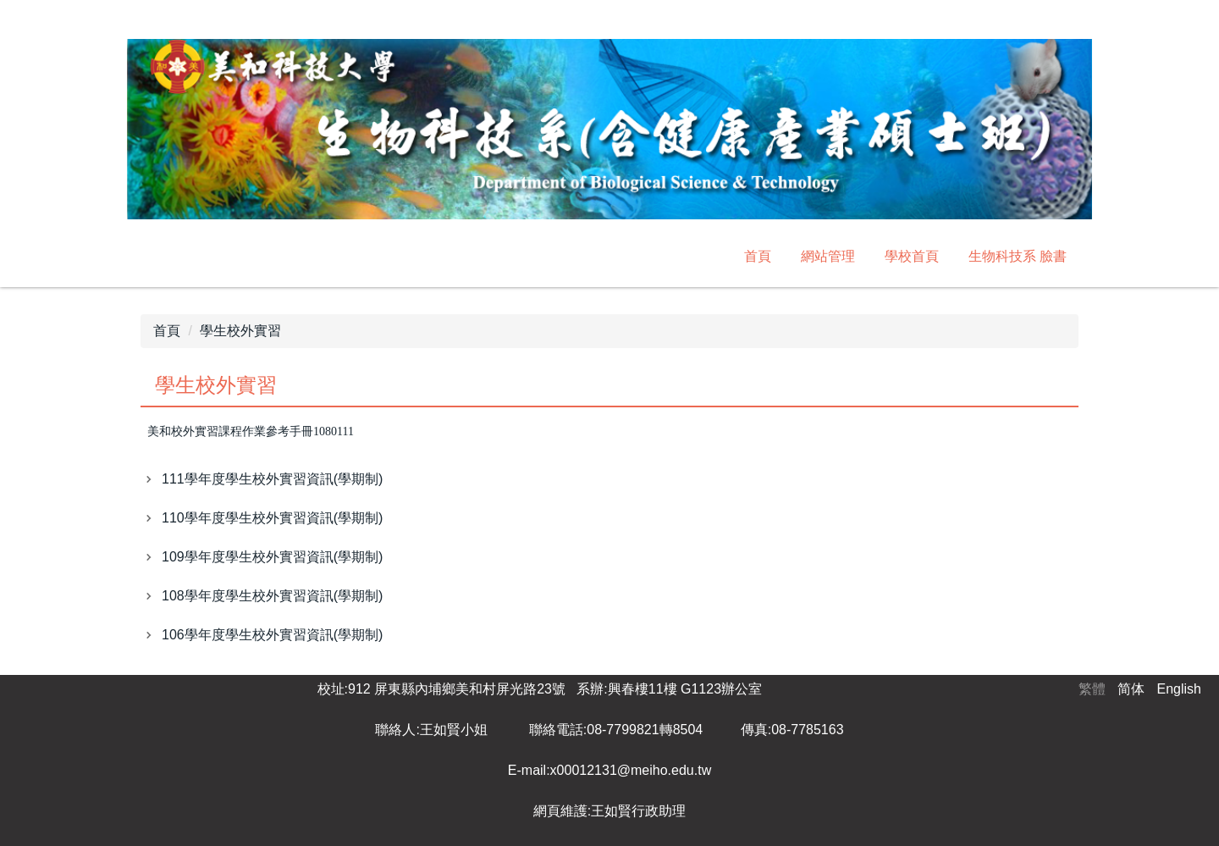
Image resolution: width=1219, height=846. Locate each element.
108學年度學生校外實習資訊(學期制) (272, 596)
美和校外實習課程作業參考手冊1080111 (250, 431)
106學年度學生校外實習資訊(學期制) (272, 635)
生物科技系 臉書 (1017, 256)
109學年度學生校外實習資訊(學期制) (272, 557)
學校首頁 (912, 256)
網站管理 (828, 256)
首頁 (757, 256)
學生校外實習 (240, 330)
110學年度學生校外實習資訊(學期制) (272, 518)
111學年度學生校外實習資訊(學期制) (272, 479)
